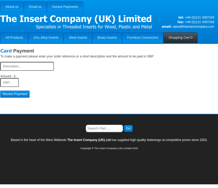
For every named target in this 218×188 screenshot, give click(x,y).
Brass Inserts (107, 37)
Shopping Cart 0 (180, 37)
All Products (14, 37)
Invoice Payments (65, 7)
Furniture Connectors (142, 37)
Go (128, 128)
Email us (35, 7)
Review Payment (15, 94)
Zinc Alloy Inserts (45, 37)
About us (12, 7)
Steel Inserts (78, 37)
